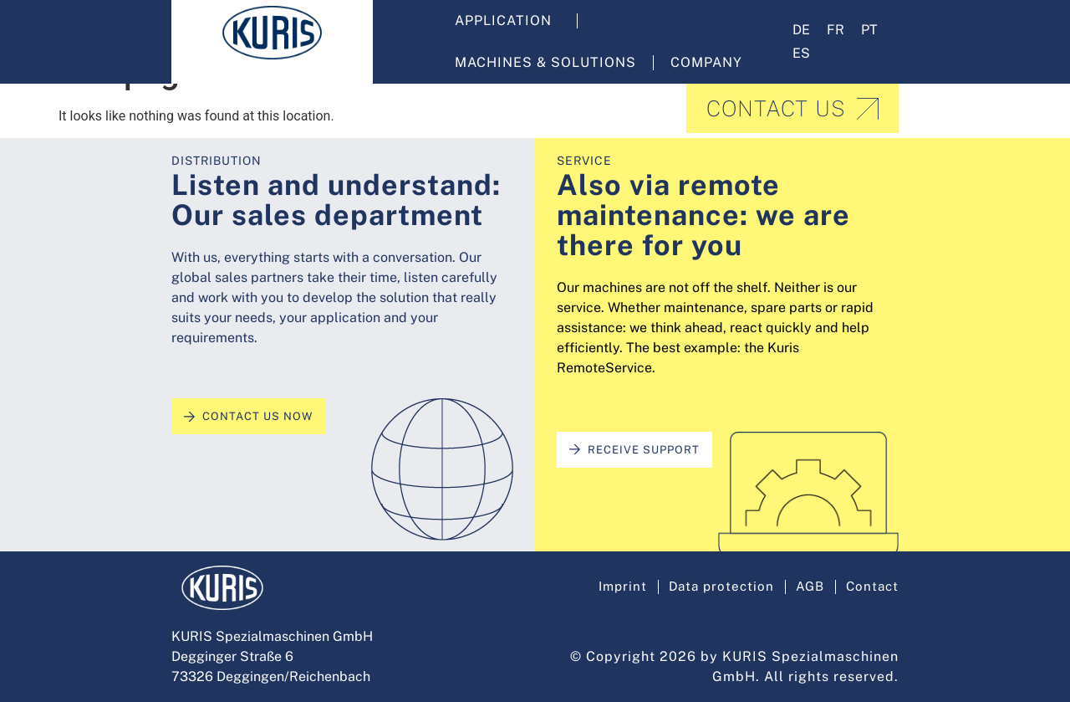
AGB (807, 584)
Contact (871, 584)
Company (710, 62)
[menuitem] (801, 30)
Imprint (613, 584)
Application (507, 21)
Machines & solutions (545, 62)
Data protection (715, 584)
